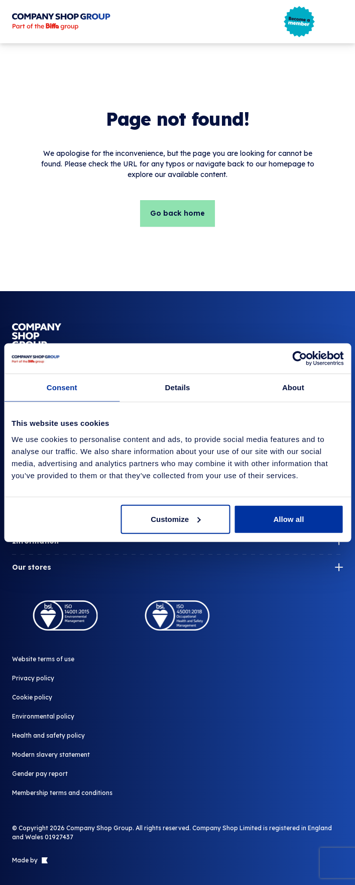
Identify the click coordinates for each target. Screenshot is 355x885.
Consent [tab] (62, 387)
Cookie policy (32, 697)
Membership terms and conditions (62, 792)
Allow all (289, 518)
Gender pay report (40, 773)
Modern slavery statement (51, 754)
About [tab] (293, 387)
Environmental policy (43, 716)
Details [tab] (177, 387)
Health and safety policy (48, 735)
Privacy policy (33, 678)
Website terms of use (43, 659)
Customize (176, 518)
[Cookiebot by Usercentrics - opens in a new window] (299, 358)
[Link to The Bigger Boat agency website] (44, 860)
